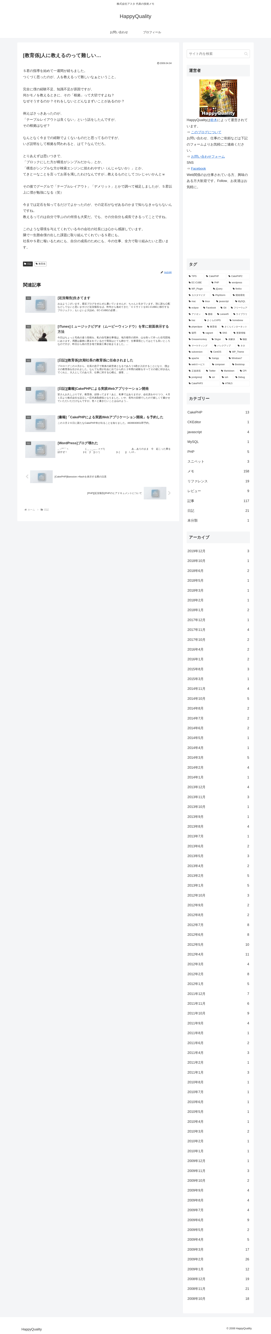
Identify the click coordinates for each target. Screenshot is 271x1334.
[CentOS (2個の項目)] (218, 352)
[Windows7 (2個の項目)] (238, 358)
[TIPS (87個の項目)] (195, 276)
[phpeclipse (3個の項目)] (196, 327)
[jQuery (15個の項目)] (220, 289)
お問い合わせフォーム (208, 156)
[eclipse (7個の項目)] (194, 308)
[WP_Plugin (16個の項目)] (199, 289)
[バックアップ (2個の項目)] (224, 346)
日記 (28, 263)
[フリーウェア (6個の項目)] (239, 308)
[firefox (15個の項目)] (240, 289)
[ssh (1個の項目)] (226, 377)
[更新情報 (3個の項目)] (241, 333)
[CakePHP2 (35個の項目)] (238, 276)
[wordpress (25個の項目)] (238, 283)
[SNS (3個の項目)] (224, 333)
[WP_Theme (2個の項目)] (239, 352)
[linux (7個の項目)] (207, 301)
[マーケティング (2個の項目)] (199, 346)
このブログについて (206, 132)
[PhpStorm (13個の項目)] (220, 295)
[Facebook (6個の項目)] (210, 308)
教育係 (40, 263)
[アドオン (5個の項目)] (195, 314)
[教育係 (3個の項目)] (212, 327)
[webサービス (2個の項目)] (198, 364)
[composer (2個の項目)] (220, 364)
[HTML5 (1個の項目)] (235, 383)
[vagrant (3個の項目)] (209, 333)
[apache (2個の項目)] (196, 358)
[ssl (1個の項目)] (213, 377)
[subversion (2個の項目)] (197, 352)
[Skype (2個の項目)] (216, 339)
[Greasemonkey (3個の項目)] (198, 339)
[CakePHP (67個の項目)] (215, 276)
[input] (218, 54)
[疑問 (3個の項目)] (193, 333)
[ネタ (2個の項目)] (243, 346)
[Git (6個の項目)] (223, 308)
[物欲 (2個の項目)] (244, 339)
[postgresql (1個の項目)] (197, 377)
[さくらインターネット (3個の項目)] (235, 327)
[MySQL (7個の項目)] (242, 301)
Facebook (198, 168)
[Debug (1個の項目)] (242, 377)
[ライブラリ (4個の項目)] (241, 314)
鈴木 (213, 120)
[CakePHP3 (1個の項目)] (203, 383)
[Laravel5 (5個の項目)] (223, 314)
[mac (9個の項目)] (193, 301)
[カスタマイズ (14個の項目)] (198, 295)
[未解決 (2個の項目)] (230, 339)
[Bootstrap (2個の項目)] (240, 364)
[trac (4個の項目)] (194, 320)
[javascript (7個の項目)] (224, 301)
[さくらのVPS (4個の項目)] (215, 320)
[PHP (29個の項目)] (218, 283)
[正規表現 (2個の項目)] (195, 371)
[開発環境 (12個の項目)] (240, 295)
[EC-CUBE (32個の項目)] (198, 283)
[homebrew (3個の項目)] (239, 320)
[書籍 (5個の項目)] (209, 314)
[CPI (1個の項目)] (244, 371)
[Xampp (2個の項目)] (216, 358)
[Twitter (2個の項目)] (211, 371)
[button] (246, 54)
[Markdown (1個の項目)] (228, 371)
